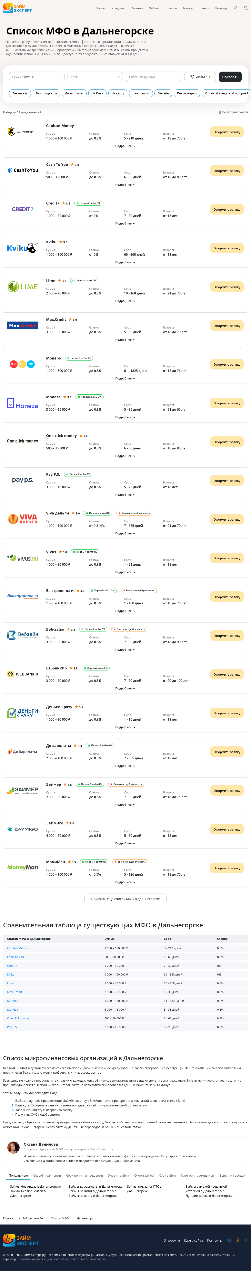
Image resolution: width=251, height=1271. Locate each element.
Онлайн (156, 93)
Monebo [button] (12, 1001)
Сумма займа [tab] (144, 1175)
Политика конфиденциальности (40, 1259)
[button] (125, 146)
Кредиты (118, 8)
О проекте (171, 1240)
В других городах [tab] (232, 1175)
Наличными (134, 93)
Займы (154, 8)
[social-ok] (238, 1240)
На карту (113, 93)
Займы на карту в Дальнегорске (93, 1196)
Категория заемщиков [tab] (197, 1175)
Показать (230, 77)
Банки (204, 8)
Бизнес (188, 8)
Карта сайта (193, 1240)
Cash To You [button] (15, 957)
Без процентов (45, 93)
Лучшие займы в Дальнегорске (209, 1196)
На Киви (94, 93)
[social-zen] (246, 1240)
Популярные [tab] (18, 1175)
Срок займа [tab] (167, 1175)
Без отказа (20, 93)
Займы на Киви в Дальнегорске (92, 1191)
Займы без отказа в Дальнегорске (35, 1186)
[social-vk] (229, 1240)
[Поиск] (246, 8)
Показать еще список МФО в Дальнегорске (125, 899)
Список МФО (60, 1218)
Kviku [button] (10, 974)
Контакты (214, 1240)
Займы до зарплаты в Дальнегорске (95, 1186)
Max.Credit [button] (14, 992)
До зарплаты (72, 93)
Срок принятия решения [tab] (84, 1175)
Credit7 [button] (12, 966)
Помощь (221, 8)
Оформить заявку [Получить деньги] (226, 132)
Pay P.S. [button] (12, 1027)
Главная (8, 1218)
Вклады (171, 8)
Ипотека (137, 8)
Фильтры (200, 77)
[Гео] (236, 8)
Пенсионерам (178, 93)
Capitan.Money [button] (17, 948)
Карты (101, 8)
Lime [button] (10, 983)
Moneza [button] (12, 1009)
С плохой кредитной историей (217, 93)
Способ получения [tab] (47, 1175)
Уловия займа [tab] (118, 1175)
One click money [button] (18, 1018)
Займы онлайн (32, 1218)
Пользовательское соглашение (84, 1259)
